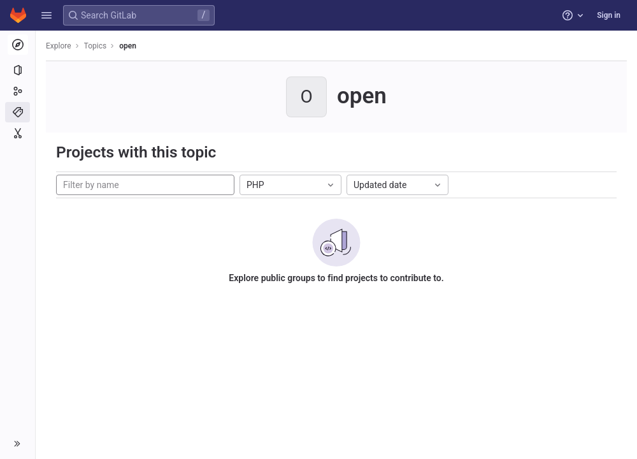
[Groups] (17, 91)
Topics (95, 45)
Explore (58, 45)
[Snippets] (17, 133)
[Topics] (17, 112)
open (127, 45)
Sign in (608, 15)
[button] (46, 15)
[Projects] (17, 70)
